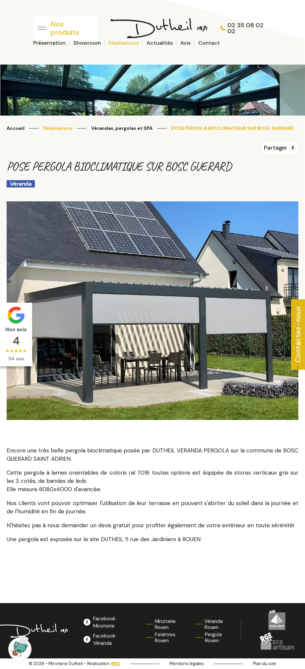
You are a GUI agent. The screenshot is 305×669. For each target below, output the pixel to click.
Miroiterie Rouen (165, 624)
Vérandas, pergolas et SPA (121, 128)
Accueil (16, 128)
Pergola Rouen (213, 637)
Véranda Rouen (214, 624)
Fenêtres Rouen (165, 637)
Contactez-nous (298, 334)
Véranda (20, 183)
